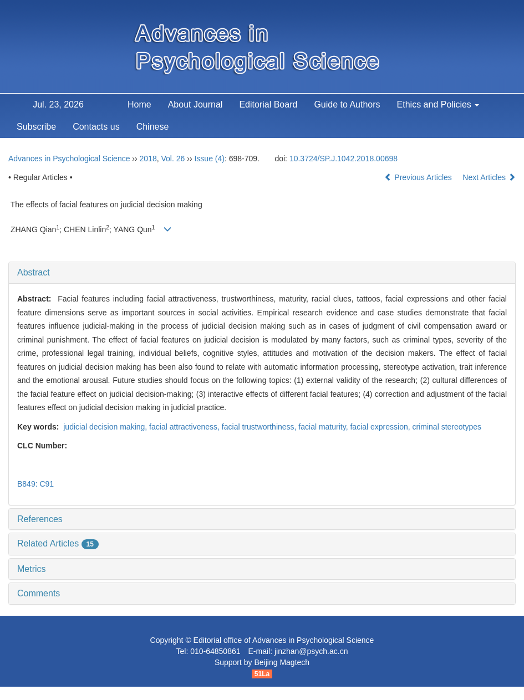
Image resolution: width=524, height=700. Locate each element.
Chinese (152, 126)
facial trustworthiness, (260, 426)
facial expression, (381, 426)
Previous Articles (419, 177)
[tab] (262, 272)
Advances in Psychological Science (69, 158)
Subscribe (36, 126)
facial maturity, (324, 426)
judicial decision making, (105, 426)
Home (139, 104)
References (40, 519)
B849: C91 (35, 483)
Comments (38, 593)
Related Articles (58, 543)
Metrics (31, 569)
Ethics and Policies (438, 104)
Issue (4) (209, 158)
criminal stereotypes (447, 426)
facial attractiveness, (185, 426)
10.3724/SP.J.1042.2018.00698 (343, 158)
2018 (148, 158)
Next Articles (489, 177)
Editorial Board (268, 104)
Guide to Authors (347, 104)
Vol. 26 (173, 158)
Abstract (33, 272)
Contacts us (96, 126)
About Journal (195, 104)
